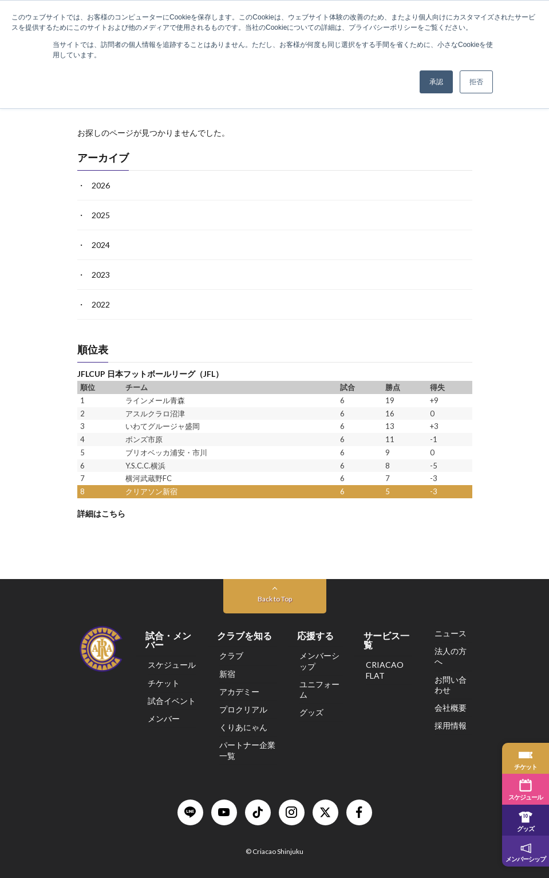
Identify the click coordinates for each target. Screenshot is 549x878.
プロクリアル (243, 709)
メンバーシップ (319, 661)
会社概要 (451, 707)
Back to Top (275, 598)
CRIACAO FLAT (385, 670)
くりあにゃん (243, 727)
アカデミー (239, 691)
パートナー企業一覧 (247, 750)
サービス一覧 (386, 640)
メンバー (164, 718)
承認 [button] (436, 82)
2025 (101, 215)
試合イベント (172, 701)
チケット (164, 683)
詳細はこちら (101, 513)
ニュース (451, 633)
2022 (101, 304)
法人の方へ (451, 656)
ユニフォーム (319, 689)
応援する (315, 635)
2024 (101, 245)
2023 (101, 274)
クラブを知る (244, 635)
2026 (101, 185)
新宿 (227, 674)
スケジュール (172, 665)
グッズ (311, 712)
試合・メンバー (168, 640)
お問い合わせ (451, 685)
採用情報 (451, 725)
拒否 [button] (476, 82)
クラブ (231, 655)
